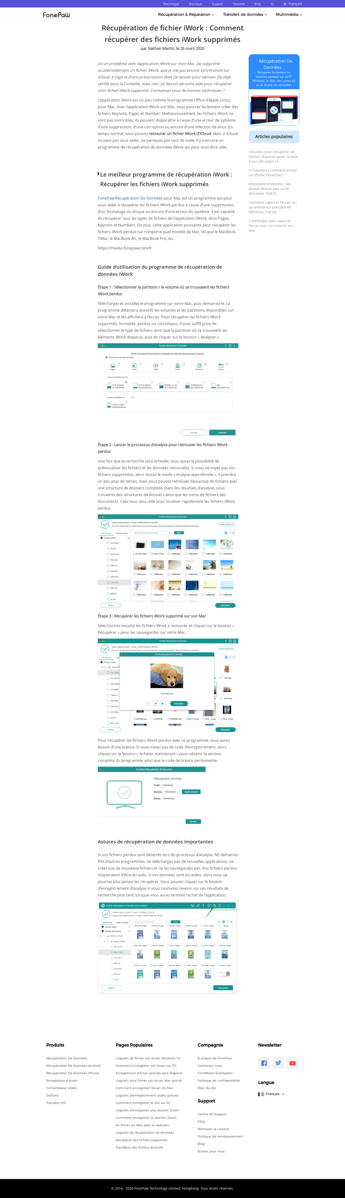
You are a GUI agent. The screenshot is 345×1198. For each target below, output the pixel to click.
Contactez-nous (210, 1066)
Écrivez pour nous (211, 1151)
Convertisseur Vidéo (61, 1088)
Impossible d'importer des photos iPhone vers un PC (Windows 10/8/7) (270, 189)
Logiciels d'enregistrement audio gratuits (147, 1095)
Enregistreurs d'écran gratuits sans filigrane (149, 1073)
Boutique (195, 4)
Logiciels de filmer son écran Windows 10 (148, 1058)
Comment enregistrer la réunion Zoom (146, 1118)
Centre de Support (212, 1114)
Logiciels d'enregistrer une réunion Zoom (147, 1110)
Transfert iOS (56, 1103)
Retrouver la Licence (213, 1129)
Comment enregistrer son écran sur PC (146, 1066)
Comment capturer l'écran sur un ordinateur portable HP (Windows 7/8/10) (273, 207)
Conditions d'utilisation (215, 1073)
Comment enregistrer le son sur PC (143, 1103)
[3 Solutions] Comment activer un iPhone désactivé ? (273, 172)
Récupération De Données (66, 1058)
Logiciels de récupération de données (145, 1132)
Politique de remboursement (220, 1136)
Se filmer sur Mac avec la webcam (142, 1125)
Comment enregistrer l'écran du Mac (144, 1088)
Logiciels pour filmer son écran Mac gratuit (149, 1080)
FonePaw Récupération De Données (131, 198)
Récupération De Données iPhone (72, 1073)
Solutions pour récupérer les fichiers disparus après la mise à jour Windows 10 (273, 156)
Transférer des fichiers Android (139, 1147)
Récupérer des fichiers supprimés (141, 1140)
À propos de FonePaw (215, 1058)
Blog (257, 4)
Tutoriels (239, 4)
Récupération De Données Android (73, 1066)
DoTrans (52, 1095)
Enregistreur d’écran (62, 1080)
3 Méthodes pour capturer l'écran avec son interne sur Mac (271, 226)
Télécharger (171, 4)
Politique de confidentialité (219, 1080)
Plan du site (207, 1088)
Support (217, 4)
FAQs (202, 1121)
